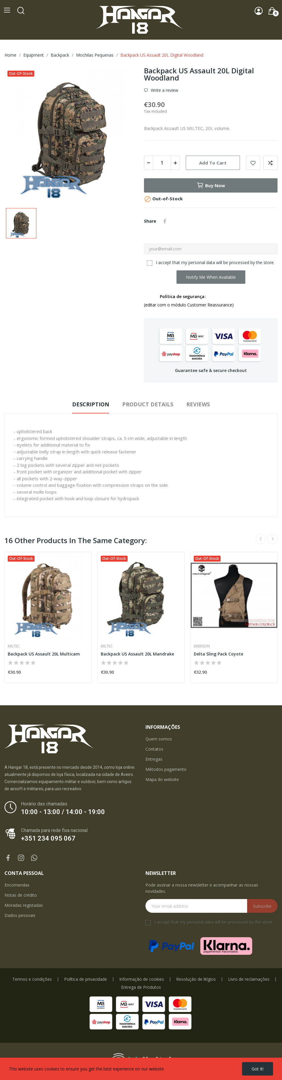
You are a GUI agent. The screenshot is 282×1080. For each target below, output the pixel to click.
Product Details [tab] (147, 404)
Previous (260, 539)
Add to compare (270, 163)
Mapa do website (162, 779)
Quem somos (158, 739)
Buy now (210, 185)
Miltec (14, 646)
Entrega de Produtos (141, 987)
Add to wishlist (253, 163)
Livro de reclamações (248, 979)
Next (272, 539)
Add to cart (213, 163)
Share (165, 221)
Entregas (153, 759)
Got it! (258, 1069)
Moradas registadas (23, 905)
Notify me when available (211, 277)
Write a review (164, 90)
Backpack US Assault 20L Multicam (44, 654)
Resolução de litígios (196, 979)
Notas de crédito (20, 895)
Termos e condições (32, 979)
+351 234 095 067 (48, 838)
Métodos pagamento (166, 769)
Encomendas (17, 885)
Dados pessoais (19, 915)
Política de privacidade (85, 979)
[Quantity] (162, 163)
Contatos (154, 749)
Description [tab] (90, 404)
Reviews (198, 404)
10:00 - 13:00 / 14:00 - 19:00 (63, 812)
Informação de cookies (141, 979)
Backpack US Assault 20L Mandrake (137, 654)
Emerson (202, 646)
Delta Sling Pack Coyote (218, 654)
